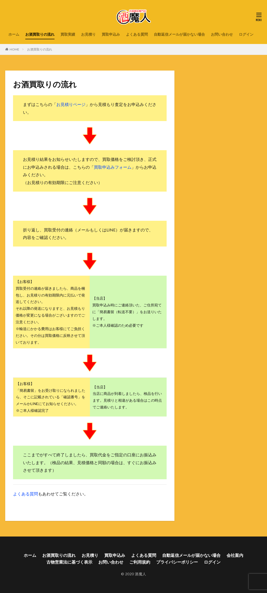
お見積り (88, 34)
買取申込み (111, 34)
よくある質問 (137, 34)
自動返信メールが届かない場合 (179, 34)
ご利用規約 (139, 561)
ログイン (246, 34)
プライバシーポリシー (177, 561)
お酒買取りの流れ (39, 34)
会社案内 (235, 555)
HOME (14, 49)
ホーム (13, 34)
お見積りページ (71, 104)
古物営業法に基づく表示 (69, 561)
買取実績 (67, 34)
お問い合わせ (222, 34)
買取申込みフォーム (112, 167)
